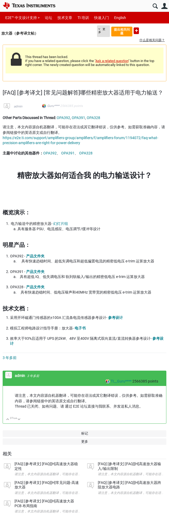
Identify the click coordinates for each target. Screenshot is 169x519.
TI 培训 (83, 18)
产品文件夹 (35, 256)
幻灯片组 (60, 223)
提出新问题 (136, 30)
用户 (164, 6)
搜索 (155, 6)
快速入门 (101, 18)
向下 (19, 419)
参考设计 (115, 317)
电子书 (80, 328)
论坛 (48, 18)
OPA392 (63, 118)
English (120, 18)
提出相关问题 (122, 31)
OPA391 (78, 118)
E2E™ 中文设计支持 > (22, 18)
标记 (84, 433)
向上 (8, 419)
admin (18, 106)
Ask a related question (111, 61)
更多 (101, 31)
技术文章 (64, 18)
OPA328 (93, 118)
